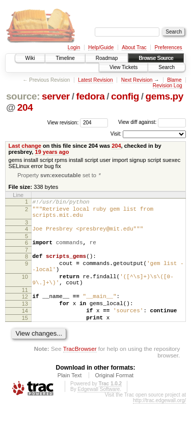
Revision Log (167, 85)
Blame (174, 80)
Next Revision (137, 80)
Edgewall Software (98, 411)
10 (25, 290)
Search (166, 67)
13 (25, 321)
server (56, 96)
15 (25, 339)
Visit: (116, 134)
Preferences (168, 47)
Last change (25, 146)
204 (25, 107)
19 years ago (52, 152)
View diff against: (152, 122)
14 (25, 330)
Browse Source (156, 58)
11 (25, 306)
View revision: (63, 122)
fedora (90, 96)
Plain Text (70, 398)
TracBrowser (80, 371)
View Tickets (124, 67)
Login (74, 47)
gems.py (164, 96)
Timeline (65, 58)
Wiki (30, 58)
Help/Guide (101, 47)
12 (25, 313)
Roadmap (107, 58)
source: (23, 96)
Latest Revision (95, 80)
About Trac (134, 47)
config (125, 96)
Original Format (114, 398)
